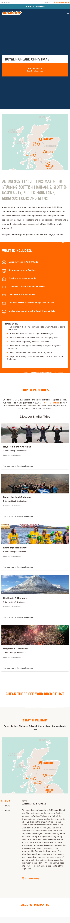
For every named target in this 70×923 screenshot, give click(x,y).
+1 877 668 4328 (61, 2)
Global (5, 2)
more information (51, 403)
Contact (47, 2)
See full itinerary (30, 879)
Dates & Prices (35, 69)
